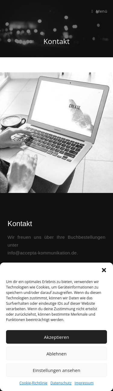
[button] (104, 270)
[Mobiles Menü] (100, 11)
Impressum (83, 383)
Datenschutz (60, 383)
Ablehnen (56, 354)
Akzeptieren (56, 337)
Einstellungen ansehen (56, 370)
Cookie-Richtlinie (33, 383)
